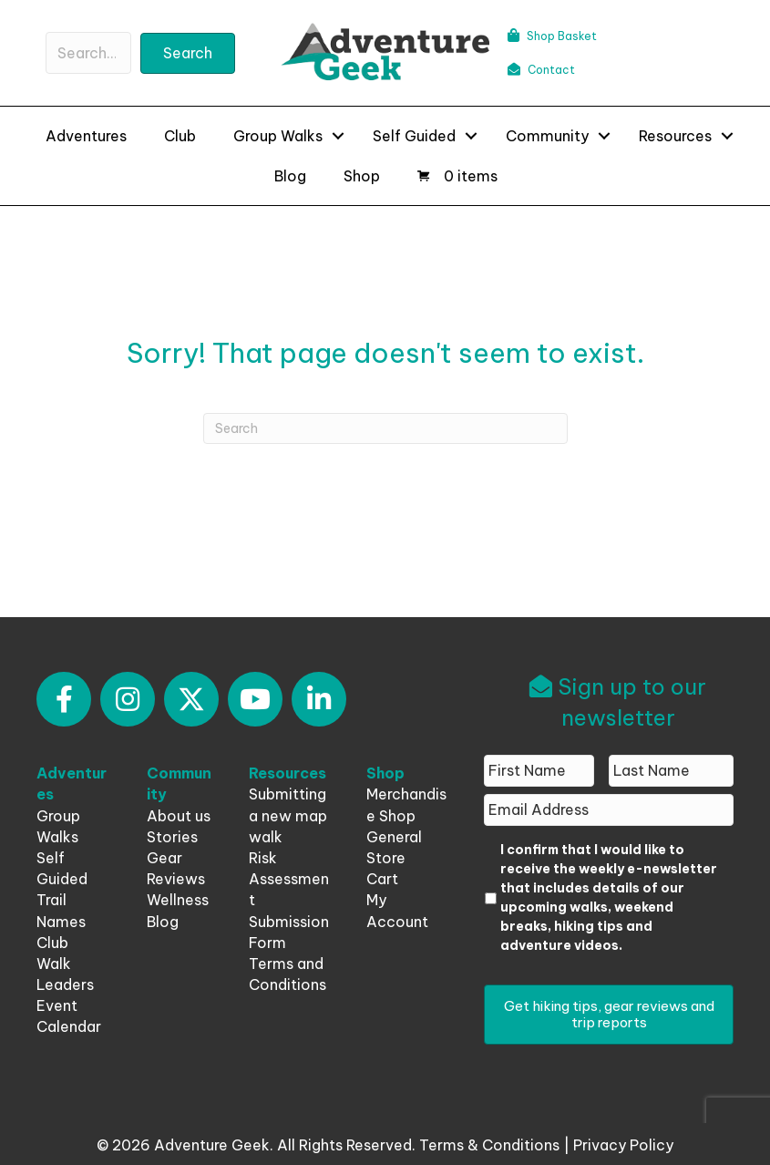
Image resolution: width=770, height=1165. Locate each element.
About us (178, 816)
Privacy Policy (623, 1145)
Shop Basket (552, 36)
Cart (382, 879)
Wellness (178, 900)
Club (52, 942)
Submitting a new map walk (288, 815)
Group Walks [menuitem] (278, 136)
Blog (163, 921)
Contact (541, 70)
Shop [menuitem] (362, 176)
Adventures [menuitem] (86, 136)
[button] (187, 53)
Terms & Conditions (489, 1145)
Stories (172, 837)
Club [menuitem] (180, 136)
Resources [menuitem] (675, 136)
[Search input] (88, 53)
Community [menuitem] (547, 136)
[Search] (385, 428)
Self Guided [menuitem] (414, 136)
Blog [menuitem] (290, 176)
